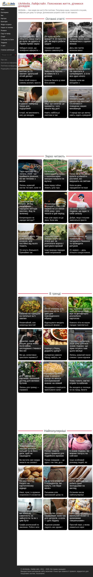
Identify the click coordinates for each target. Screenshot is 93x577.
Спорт (3, 36)
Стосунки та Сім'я (7, 39)
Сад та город (5, 33)
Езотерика (4, 12)
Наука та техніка (7, 27)
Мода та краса (6, 24)
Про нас (4, 60)
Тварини (4, 43)
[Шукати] (15, 55)
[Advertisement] (55, 136)
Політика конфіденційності (11, 66)
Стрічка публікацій (7, 50)
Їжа (2, 15)
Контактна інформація (9, 63)
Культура (4, 21)
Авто (2, 9)
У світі (3, 46)
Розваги (4, 30)
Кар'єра (3, 18)
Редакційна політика (9, 69)
